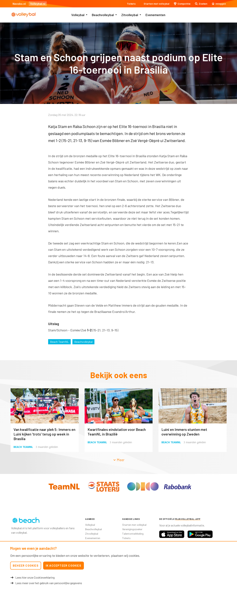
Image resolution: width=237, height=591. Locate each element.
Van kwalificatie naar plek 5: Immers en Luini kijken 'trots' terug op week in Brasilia (44, 434)
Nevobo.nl (19, 3)
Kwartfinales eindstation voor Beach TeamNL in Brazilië (117, 431)
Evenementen (155, 15)
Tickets (126, 538)
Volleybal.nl (37, 3)
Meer (119, 460)
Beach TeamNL (59, 341)
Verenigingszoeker (132, 529)
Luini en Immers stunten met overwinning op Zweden (184, 431)
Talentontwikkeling (132, 533)
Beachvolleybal (103, 15)
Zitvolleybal (129, 15)
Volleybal (77, 15)
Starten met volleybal (134, 524)
